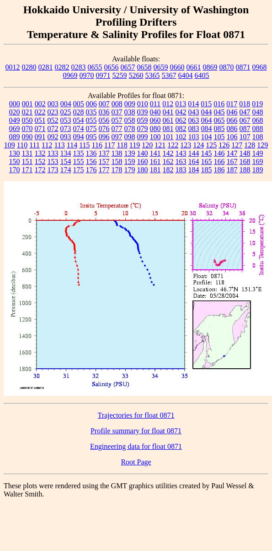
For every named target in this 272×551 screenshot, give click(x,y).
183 (181, 170)
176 (91, 170)
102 (181, 137)
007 (104, 104)
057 (117, 120)
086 (232, 128)
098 (129, 137)
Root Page (136, 462)
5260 (136, 75)
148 (245, 153)
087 (245, 128)
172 (40, 170)
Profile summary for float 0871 (136, 431)
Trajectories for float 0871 (136, 415)
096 (104, 137)
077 (117, 128)
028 (78, 112)
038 (129, 112)
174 (65, 170)
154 (65, 161)
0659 (161, 67)
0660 (177, 67)
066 (232, 120)
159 (129, 161)
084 (206, 128)
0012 (12, 67)
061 (168, 120)
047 (245, 112)
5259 (119, 75)
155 (78, 161)
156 (91, 161)
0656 (111, 67)
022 (40, 112)
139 (129, 153)
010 (142, 104)
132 (40, 153)
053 (65, 120)
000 (14, 104)
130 (14, 153)
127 (236, 145)
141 (155, 153)
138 (117, 153)
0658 (144, 67)
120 (147, 145)
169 (257, 161)
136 (91, 153)
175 (78, 170)
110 (22, 145)
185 (206, 170)
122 (172, 145)
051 (40, 120)
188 (245, 170)
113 (59, 145)
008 (117, 104)
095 (91, 137)
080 (155, 128)
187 (232, 170)
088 (257, 128)
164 (193, 161)
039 (142, 112)
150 (14, 161)
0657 (128, 67)
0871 (243, 67)
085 (219, 128)
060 (155, 120)
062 (181, 120)
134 (65, 153)
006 (91, 104)
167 (232, 161)
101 (168, 137)
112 (47, 145)
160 (142, 161)
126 (224, 145)
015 (206, 104)
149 (257, 153)
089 (14, 137)
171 (27, 170)
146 (219, 153)
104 (206, 137)
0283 (78, 67)
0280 (29, 67)
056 (104, 120)
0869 (210, 67)
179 (129, 170)
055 (91, 120)
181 (155, 170)
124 (198, 145)
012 (167, 104)
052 (53, 120)
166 (219, 161)
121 (160, 145)
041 (168, 112)
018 (244, 104)
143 (181, 153)
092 (53, 137)
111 (34, 145)
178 (117, 170)
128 (249, 145)
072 (53, 128)
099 (142, 137)
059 (142, 120)
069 (14, 128)
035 (91, 112)
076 (104, 128)
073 (65, 128)
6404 (185, 75)
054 (78, 120)
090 (27, 137)
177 (104, 170)
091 (40, 137)
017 (231, 104)
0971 (103, 75)
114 (72, 145)
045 (219, 112)
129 (262, 145)
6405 (202, 75)
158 (117, 161)
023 (53, 112)
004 (65, 104)
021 (27, 112)
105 (219, 137)
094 (78, 137)
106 (232, 137)
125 (211, 145)
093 (65, 137)
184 (193, 170)
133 (53, 153)
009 (129, 104)
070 (27, 128)
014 (193, 104)
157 (104, 161)
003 (53, 104)
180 (142, 170)
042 (181, 112)
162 (168, 161)
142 (168, 153)
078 (129, 128)
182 (168, 170)
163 (181, 161)
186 (219, 170)
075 (91, 128)
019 (257, 104)
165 (206, 161)
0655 (95, 67)
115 (84, 145)
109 (9, 145)
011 (155, 104)
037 (117, 112)
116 (97, 145)
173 (53, 170)
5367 (169, 75)
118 (122, 145)
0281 (45, 67)
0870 (226, 67)
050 (27, 120)
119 (134, 145)
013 (180, 104)
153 (53, 161)
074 (78, 128)
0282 (62, 67)
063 (193, 120)
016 (218, 104)
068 (257, 120)
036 (104, 112)
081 (168, 128)
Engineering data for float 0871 (136, 446)
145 (206, 153)
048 (257, 112)
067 (245, 120)
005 (78, 104)
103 (193, 137)
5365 (152, 75)
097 (117, 137)
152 (40, 161)
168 (245, 161)
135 (78, 153)
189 (257, 170)
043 (193, 112)
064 (206, 120)
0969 (70, 75)
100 (155, 137)
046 (232, 112)
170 (14, 170)
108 (257, 137)
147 (232, 153)
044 (206, 112)
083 (193, 128)
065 (219, 120)
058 (129, 120)
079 (142, 128)
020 (14, 112)
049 (14, 120)
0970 (87, 75)
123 (185, 145)
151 (27, 161)
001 (27, 104)
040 (155, 112)
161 (155, 161)
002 (40, 104)
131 (27, 153)
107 (245, 137)
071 (40, 128)
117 (109, 145)
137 (104, 153)
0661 (194, 67)
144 (193, 153)
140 (142, 153)
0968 (259, 67)
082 (181, 128)
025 (65, 112)
